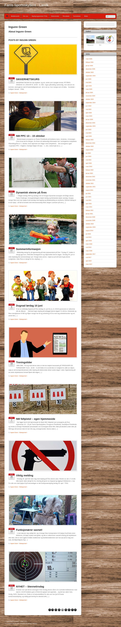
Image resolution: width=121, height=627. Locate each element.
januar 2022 (89, 173)
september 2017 (90, 254)
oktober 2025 (90, 72)
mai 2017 (88, 257)
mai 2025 (88, 82)
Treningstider (24, 362)
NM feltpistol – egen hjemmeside (35, 418)
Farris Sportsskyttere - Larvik (14, 621)
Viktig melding (24, 475)
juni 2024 (88, 106)
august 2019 (89, 230)
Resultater (66, 16)
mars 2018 (89, 250)
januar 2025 (89, 92)
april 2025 (89, 86)
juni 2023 (88, 129)
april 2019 (89, 240)
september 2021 (90, 186)
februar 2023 (89, 139)
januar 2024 (89, 119)
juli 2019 (88, 234)
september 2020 (90, 227)
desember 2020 (90, 217)
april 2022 (89, 163)
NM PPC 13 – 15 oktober (30, 135)
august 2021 (89, 190)
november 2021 (90, 180)
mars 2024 (89, 116)
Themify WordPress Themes (28, 623)
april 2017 (89, 261)
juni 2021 (88, 196)
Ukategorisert (23, 93)
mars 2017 (89, 264)
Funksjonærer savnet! (29, 529)
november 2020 (90, 220)
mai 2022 (88, 160)
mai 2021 (88, 200)
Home (7, 16)
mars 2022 (89, 166)
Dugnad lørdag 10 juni (29, 305)
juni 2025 (88, 79)
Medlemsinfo (15, 16)
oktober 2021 (90, 183)
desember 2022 (90, 143)
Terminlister (77, 16)
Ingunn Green (14, 93)
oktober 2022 (90, 146)
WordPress (15, 623)
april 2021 (89, 203)
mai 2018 (88, 247)
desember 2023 (90, 122)
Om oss (25, 16)
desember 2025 (90, 69)
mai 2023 (88, 133)
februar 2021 (89, 210)
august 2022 (89, 149)
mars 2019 (89, 244)
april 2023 (89, 136)
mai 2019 (88, 237)
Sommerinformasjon (28, 249)
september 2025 (90, 75)
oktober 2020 (90, 223)
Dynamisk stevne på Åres (31, 192)
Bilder (86, 16)
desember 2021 (90, 176)
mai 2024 (88, 109)
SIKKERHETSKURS (27, 79)
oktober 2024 (90, 99)
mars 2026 (89, 59)
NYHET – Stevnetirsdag (30, 586)
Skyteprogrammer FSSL (40, 16)
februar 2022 (89, 170)
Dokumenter (55, 16)
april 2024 (89, 112)
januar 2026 (89, 65)
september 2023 (90, 126)
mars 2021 (89, 207)
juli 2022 (88, 153)
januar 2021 (89, 213)
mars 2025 (89, 89)
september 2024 (90, 102)
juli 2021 (88, 193)
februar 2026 (89, 62)
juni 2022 (88, 156)
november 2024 (90, 96)
